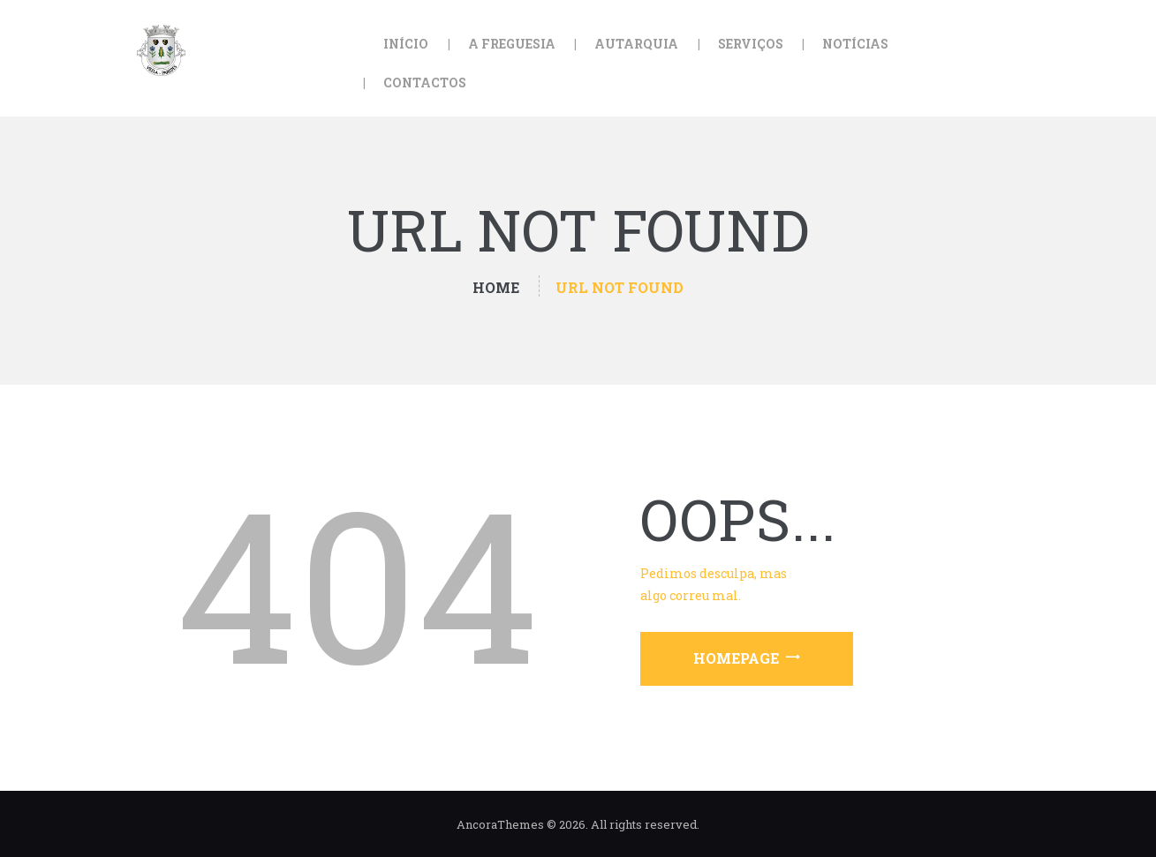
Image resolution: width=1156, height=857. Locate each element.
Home (495, 287)
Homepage (736, 658)
